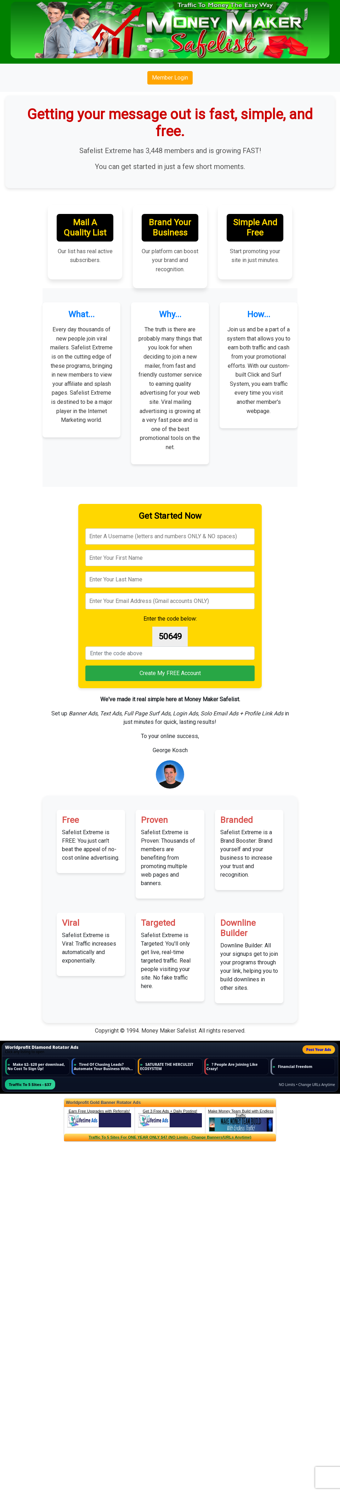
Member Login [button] (170, 77)
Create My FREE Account (170, 673)
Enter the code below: (170, 618)
